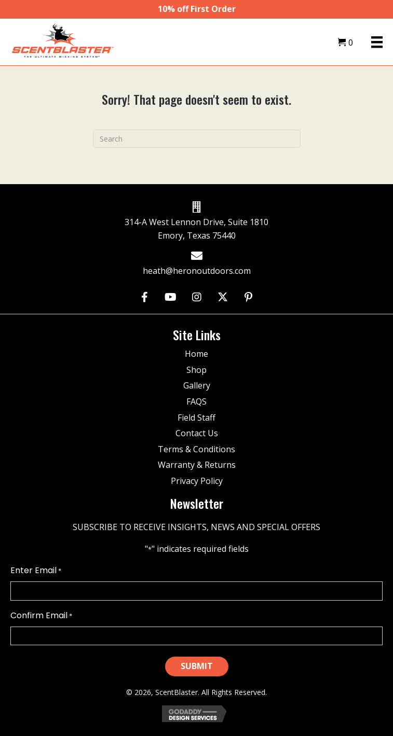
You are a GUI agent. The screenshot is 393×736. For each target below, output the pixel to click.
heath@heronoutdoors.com (197, 270)
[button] (144, 296)
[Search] (197, 139)
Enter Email (35, 570)
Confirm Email (41, 615)
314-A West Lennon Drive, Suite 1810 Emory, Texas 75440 (196, 228)
